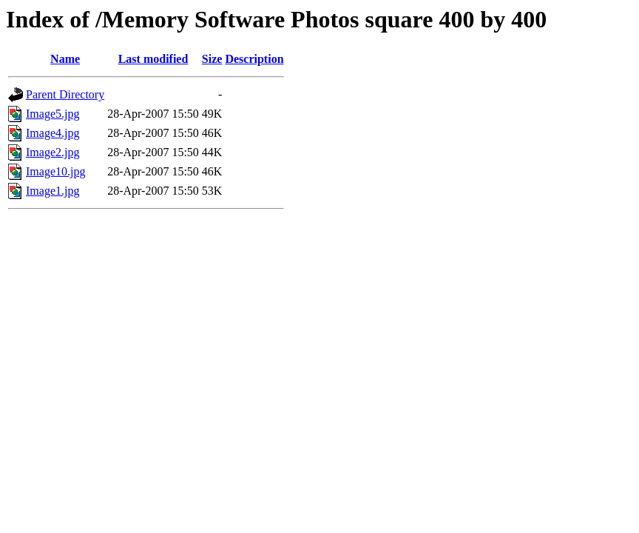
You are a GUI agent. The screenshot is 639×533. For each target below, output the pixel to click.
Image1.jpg (52, 190)
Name (65, 59)
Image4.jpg (52, 133)
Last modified (153, 59)
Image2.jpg (52, 152)
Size (212, 59)
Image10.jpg (55, 171)
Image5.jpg (52, 113)
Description (254, 59)
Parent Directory (65, 94)
